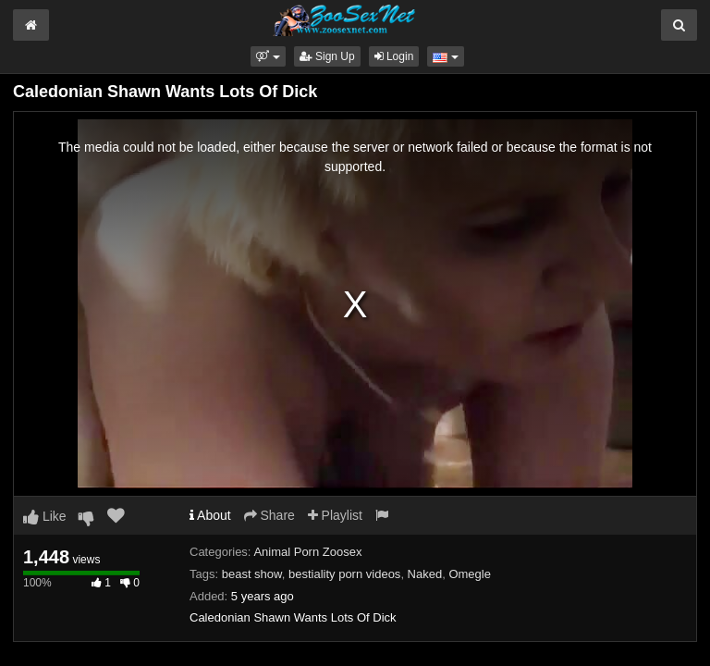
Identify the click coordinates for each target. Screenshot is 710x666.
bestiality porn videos (344, 574)
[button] (268, 56)
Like (45, 516)
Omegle (469, 574)
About (210, 515)
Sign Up (327, 56)
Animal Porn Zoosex (307, 552)
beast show (252, 574)
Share (269, 515)
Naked (425, 574)
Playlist (335, 515)
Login (394, 56)
